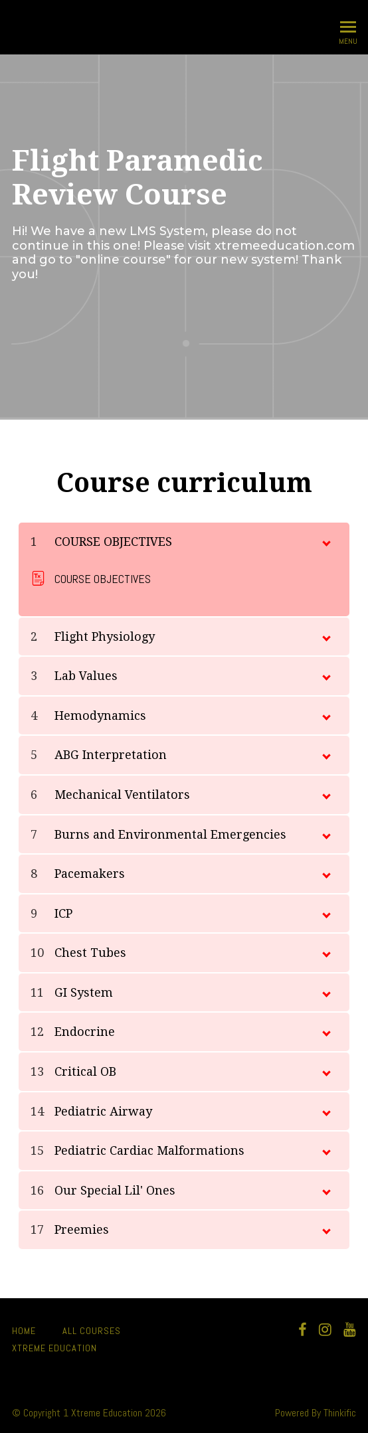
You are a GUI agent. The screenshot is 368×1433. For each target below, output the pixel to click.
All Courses (91, 1331)
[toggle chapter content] (325, 541)
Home (24, 1331)
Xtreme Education (54, 1348)
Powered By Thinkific (315, 1413)
